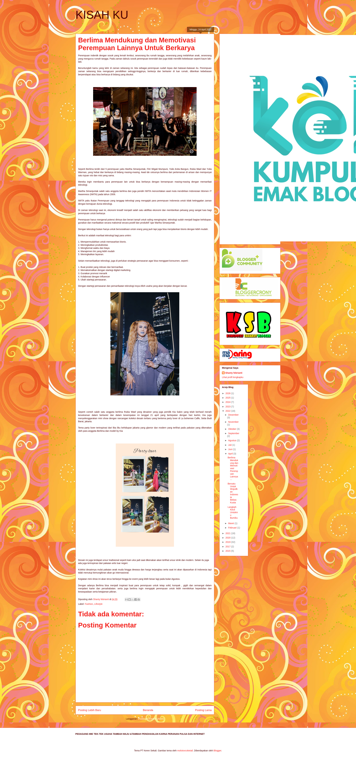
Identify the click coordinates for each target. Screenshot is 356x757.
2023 (228, 406)
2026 (228, 393)
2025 (228, 397)
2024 (228, 402)
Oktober (232, 429)
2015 (228, 551)
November (233, 422)
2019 (228, 542)
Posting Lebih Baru (89, 710)
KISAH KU (102, 15)
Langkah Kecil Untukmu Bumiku (233, 512)
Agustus (232, 440)
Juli (230, 445)
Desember (233, 414)
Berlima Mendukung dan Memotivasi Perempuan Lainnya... (233, 468)
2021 (228, 533)
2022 (228, 411)
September (233, 433)
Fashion (89, 604)
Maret (231, 523)
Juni (230, 449)
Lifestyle (98, 604)
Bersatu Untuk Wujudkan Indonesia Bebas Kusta (233, 493)
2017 (228, 546)
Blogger (217, 750)
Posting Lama (203, 710)
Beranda (148, 710)
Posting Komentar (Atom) (151, 718)
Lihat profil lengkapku (232, 377)
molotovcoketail (185, 750)
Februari (232, 527)
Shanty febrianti (233, 373)
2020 (228, 537)
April (230, 453)
